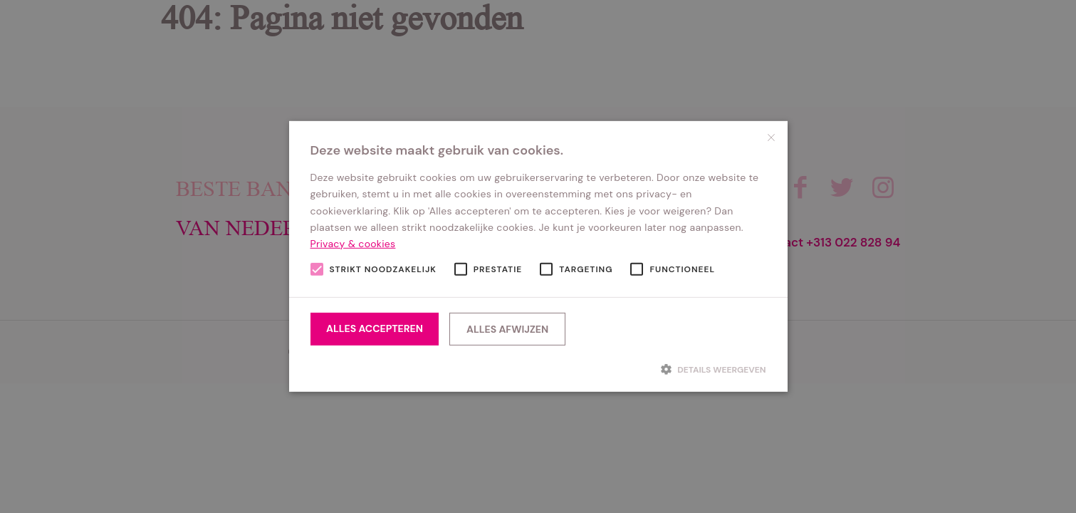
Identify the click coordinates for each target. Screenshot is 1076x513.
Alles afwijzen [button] (507, 329)
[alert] (538, 256)
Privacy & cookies (353, 243)
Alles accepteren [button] (374, 328)
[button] (538, 369)
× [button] (771, 137)
